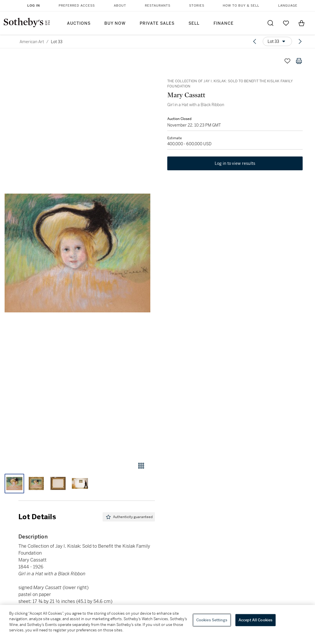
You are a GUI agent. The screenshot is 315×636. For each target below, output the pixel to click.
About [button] (120, 5)
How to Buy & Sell (241, 5)
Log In (33, 5)
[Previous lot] (254, 41)
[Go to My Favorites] (286, 23)
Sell (194, 23)
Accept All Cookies (255, 620)
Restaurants (157, 5)
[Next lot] (300, 41)
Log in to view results (235, 165)
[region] (157, 620)
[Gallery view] (141, 465)
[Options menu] (277, 41)
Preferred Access (77, 5)
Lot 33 (56, 41)
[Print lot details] (299, 61)
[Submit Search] (270, 23)
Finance (224, 23)
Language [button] (287, 5)
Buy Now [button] (115, 23)
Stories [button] (196, 5)
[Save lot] (287, 61)
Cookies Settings (211, 620)
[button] (77, 253)
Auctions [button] (79, 23)
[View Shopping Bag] (301, 23)
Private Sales (157, 23)
